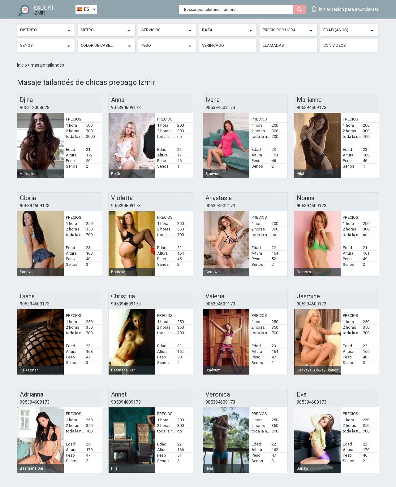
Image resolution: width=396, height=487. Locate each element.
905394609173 (126, 107)
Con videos (334, 45)
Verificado (213, 45)
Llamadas (273, 45)
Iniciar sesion (345, 9)
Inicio (22, 65)
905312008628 (35, 107)
